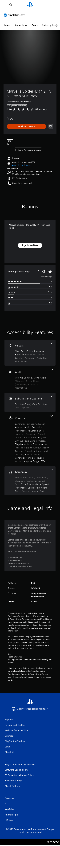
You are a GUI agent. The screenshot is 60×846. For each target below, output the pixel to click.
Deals (35, 25)
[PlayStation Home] (30, 4)
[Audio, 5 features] (30, 379)
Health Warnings (15, 657)
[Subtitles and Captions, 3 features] (30, 402)
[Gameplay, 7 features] (30, 480)
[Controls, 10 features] (30, 439)
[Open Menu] (3, 5)
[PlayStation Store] (15, 14)
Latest (7, 25)
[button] (21, 165)
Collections (21, 25)
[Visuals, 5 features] (30, 353)
